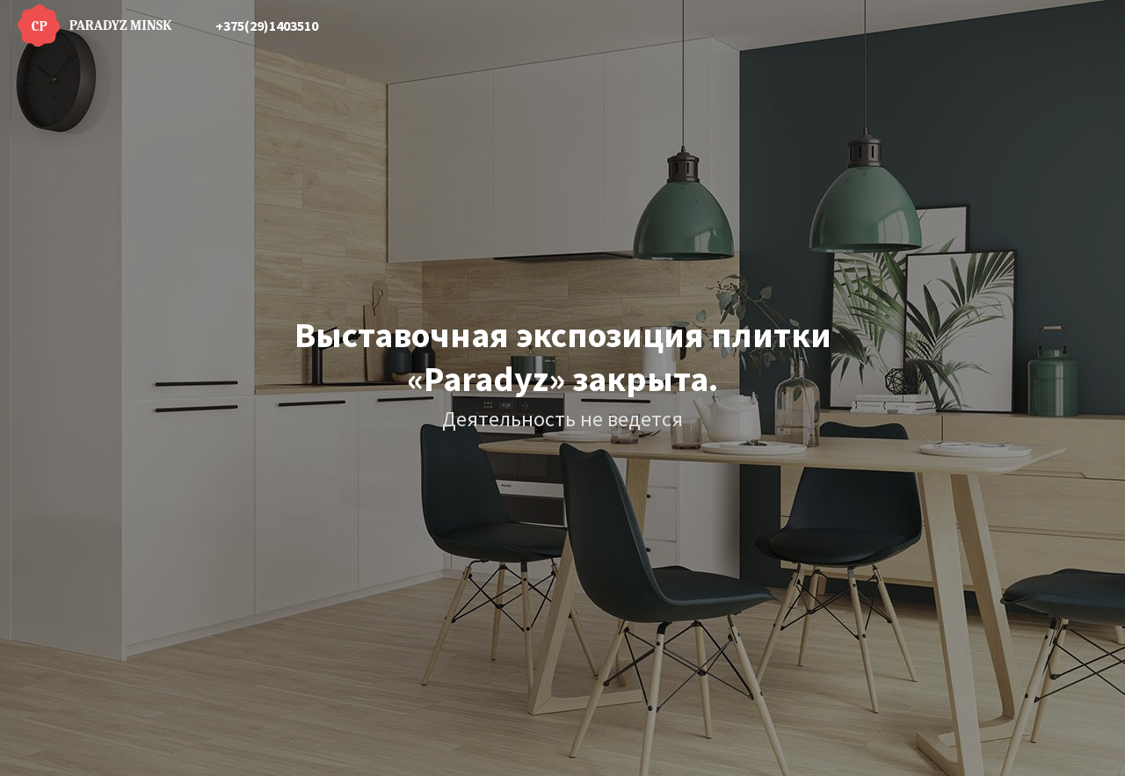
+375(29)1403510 (266, 25)
